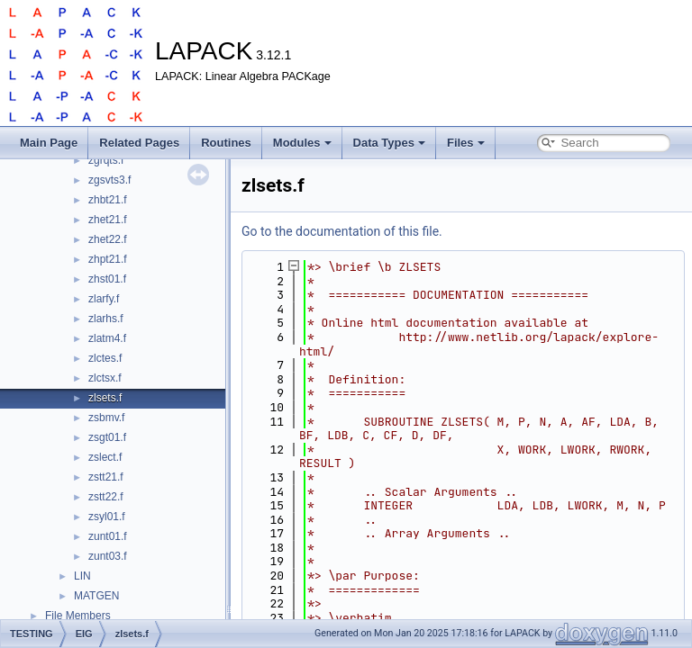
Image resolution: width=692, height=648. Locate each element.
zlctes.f (105, 358)
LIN (82, 576)
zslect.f (105, 457)
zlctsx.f (105, 378)
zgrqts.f (105, 160)
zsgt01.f (107, 437)
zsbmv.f (106, 417)
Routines (226, 142)
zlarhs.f (105, 318)
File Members (78, 615)
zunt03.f (107, 556)
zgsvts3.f (109, 180)
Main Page (48, 142)
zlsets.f (105, 398)
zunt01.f (107, 536)
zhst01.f (107, 279)
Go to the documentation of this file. (341, 231)
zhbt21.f (107, 200)
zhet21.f (107, 219)
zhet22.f (107, 239)
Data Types (389, 142)
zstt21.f (105, 477)
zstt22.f (105, 496)
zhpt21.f (107, 259)
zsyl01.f (106, 516)
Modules (302, 142)
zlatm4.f (107, 338)
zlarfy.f (103, 298)
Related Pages (139, 142)
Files (466, 142)
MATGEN (96, 596)
